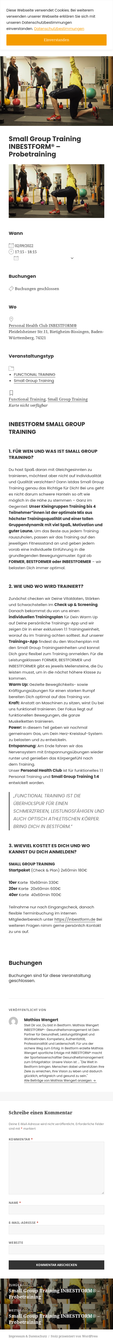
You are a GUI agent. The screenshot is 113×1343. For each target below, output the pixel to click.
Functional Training (27, 399)
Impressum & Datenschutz (28, 1336)
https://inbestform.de (74, 919)
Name (15, 1203)
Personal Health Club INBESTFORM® (43, 325)
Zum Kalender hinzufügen (41, 258)
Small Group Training (34, 380)
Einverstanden (56, 39)
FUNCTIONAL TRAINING (34, 374)
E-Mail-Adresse (24, 1222)
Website (16, 1242)
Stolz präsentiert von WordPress (74, 1336)
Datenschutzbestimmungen (59, 28)
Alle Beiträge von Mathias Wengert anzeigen (58, 1080)
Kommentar (21, 1139)
